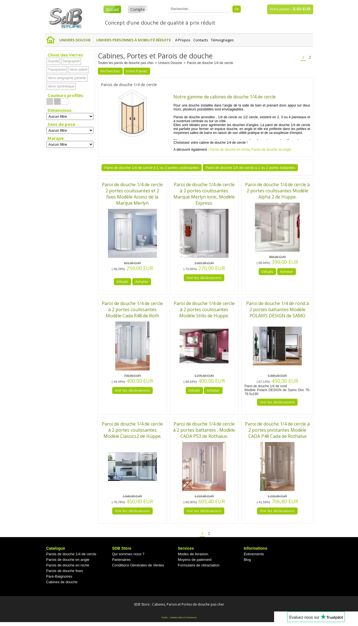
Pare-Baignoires (59, 576)
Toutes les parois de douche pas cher (126, 63)
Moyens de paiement (195, 560)
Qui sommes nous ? (128, 554)
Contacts (200, 39)
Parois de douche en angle (271, 150)
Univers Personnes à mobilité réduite (133, 39)
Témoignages (222, 39)
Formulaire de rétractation (199, 565)
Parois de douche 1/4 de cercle (210, 63)
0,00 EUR (301, 8)
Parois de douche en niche (229, 150)
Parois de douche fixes (64, 571)
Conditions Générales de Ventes (138, 565)
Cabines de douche (61, 582)
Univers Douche (75, 39)
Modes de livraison (193, 554)
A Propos (182, 39)
